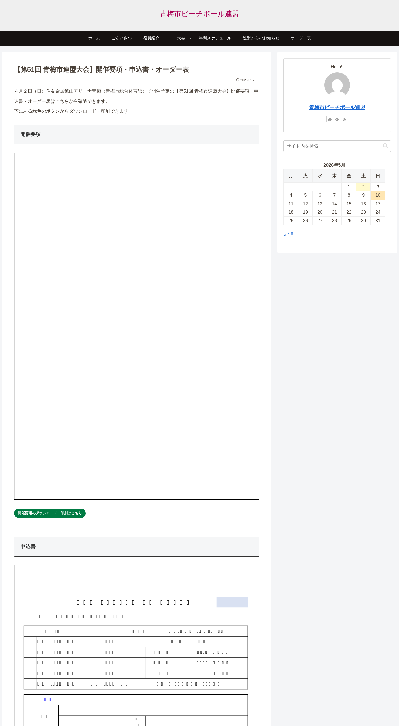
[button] (385, 146)
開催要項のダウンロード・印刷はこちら (50, 513)
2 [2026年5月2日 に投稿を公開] (363, 186)
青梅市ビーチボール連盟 (337, 107)
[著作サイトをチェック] (329, 119)
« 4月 (288, 234)
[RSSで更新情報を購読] (344, 119)
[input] (337, 146)
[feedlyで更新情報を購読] (337, 119)
